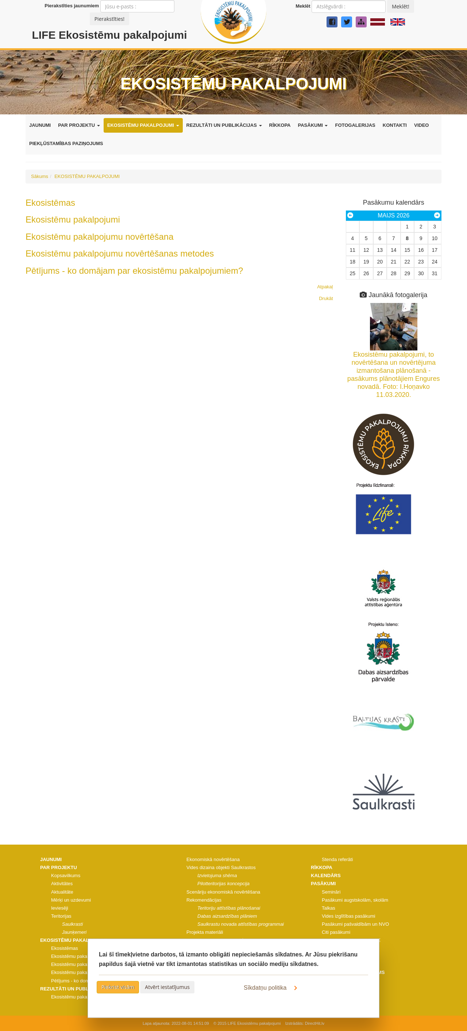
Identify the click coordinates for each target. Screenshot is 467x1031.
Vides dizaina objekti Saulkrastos (221, 867)
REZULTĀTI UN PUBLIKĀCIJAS (224, 125)
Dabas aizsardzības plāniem (227, 916)
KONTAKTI (395, 125)
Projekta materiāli (204, 932)
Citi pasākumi (336, 932)
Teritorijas (61, 916)
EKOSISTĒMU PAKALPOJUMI (143, 125)
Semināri (331, 892)
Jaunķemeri (74, 932)
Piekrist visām (117, 986)
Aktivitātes (62, 883)
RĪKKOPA (280, 125)
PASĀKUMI (313, 125)
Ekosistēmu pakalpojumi (73, 219)
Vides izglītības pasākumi (348, 916)
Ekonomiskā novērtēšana (213, 859)
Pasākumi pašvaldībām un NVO (355, 924)
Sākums (39, 176)
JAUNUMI (40, 125)
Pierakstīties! (109, 18)
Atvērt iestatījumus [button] (167, 986)
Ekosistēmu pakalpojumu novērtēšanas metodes (120, 253)
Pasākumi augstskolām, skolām (355, 900)
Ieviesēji (59, 908)
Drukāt (326, 298)
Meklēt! (400, 6)
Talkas (328, 908)
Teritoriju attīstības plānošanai (228, 908)
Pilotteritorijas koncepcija (223, 883)
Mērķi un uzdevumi (71, 900)
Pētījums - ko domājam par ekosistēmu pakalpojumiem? (134, 271)
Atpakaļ (325, 286)
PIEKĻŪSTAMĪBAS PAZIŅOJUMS (66, 143)
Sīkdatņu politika (272, 987)
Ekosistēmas (50, 203)
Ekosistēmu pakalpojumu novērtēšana (100, 237)
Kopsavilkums (65, 875)
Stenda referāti (337, 859)
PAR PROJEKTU (79, 125)
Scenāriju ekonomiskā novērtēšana (223, 892)
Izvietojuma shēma (217, 875)
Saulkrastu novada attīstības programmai (240, 924)
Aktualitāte (62, 892)
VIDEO (421, 125)
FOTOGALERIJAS (355, 125)
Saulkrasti (72, 924)
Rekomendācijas (203, 900)
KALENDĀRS (326, 875)
